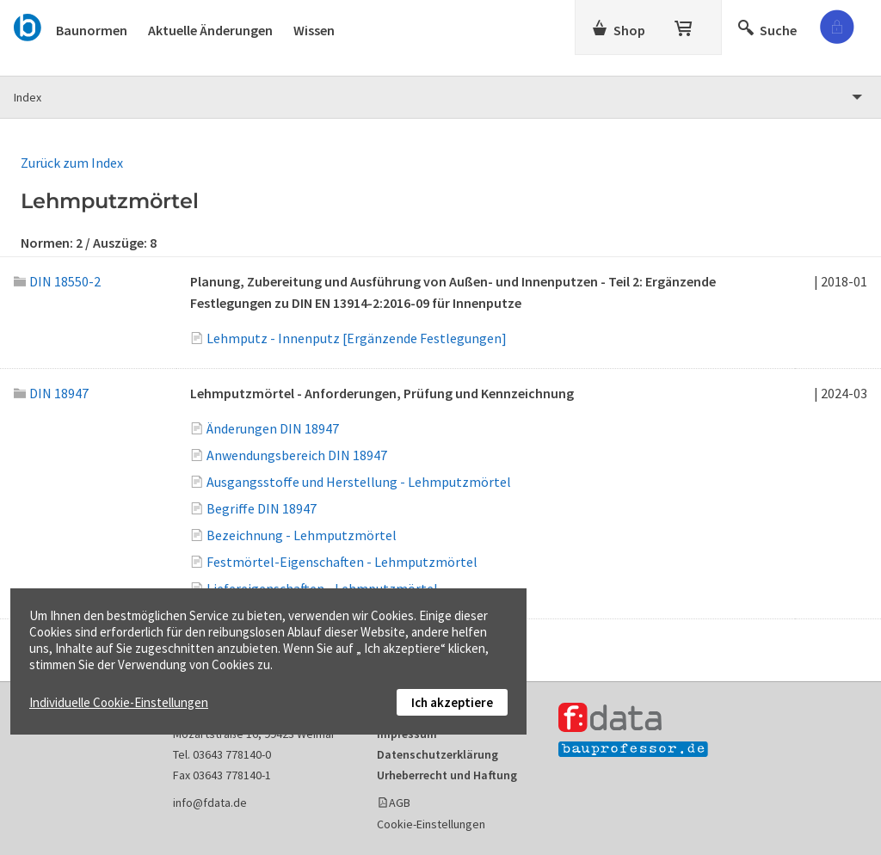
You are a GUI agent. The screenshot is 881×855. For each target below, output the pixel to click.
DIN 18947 (51, 393)
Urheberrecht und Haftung (447, 775)
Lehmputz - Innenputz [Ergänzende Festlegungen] (356, 338)
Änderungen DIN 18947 (272, 428)
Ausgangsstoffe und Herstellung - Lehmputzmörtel (358, 481)
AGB (399, 802)
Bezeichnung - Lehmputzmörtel (301, 535)
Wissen (314, 30)
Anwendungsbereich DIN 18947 (296, 455)
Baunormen (91, 30)
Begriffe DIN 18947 (261, 508)
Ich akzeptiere (452, 702)
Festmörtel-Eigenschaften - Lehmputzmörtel (341, 561)
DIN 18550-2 (57, 281)
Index (27, 97)
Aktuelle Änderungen (210, 30)
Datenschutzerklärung (437, 754)
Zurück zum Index (72, 162)
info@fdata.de (210, 802)
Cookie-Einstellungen (431, 824)
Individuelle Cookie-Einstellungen (118, 702)
